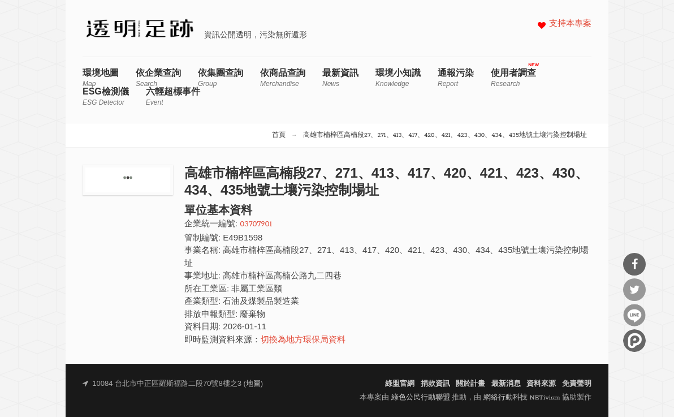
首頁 (279, 135)
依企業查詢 (158, 77)
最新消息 (506, 384)
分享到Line (634, 315)
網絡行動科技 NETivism (521, 397)
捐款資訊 (435, 384)
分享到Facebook (634, 264)
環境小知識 (398, 77)
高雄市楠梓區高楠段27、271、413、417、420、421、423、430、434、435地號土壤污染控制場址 (445, 135)
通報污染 (456, 77)
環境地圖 (101, 77)
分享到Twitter (634, 289)
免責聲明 (576, 384)
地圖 (253, 384)
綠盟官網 (399, 384)
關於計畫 (470, 384)
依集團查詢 (220, 77)
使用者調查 (513, 77)
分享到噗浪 (634, 340)
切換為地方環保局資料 (303, 340)
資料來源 (541, 384)
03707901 (256, 224)
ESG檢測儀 (106, 96)
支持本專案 (570, 24)
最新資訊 (340, 77)
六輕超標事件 (173, 96)
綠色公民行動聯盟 (420, 397)
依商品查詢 (282, 77)
